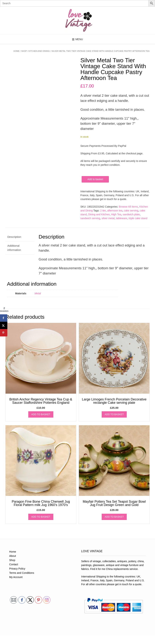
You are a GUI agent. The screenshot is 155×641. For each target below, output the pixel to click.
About (12, 555)
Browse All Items (128, 206)
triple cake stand (138, 218)
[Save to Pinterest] (3, 332)
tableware (121, 218)
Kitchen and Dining (39, 51)
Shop (24, 51)
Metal (38, 293)
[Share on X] (3, 325)
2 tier (103, 210)
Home (16, 51)
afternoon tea (114, 210)
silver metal (108, 218)
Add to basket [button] (40, 414)
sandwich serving (90, 218)
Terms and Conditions (21, 572)
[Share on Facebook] (3, 318)
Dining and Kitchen (99, 214)
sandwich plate (131, 214)
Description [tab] (14, 236)
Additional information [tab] (14, 247)
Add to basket (95, 179)
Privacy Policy (17, 568)
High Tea (116, 214)
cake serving (131, 210)
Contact (13, 564)
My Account (15, 577)
